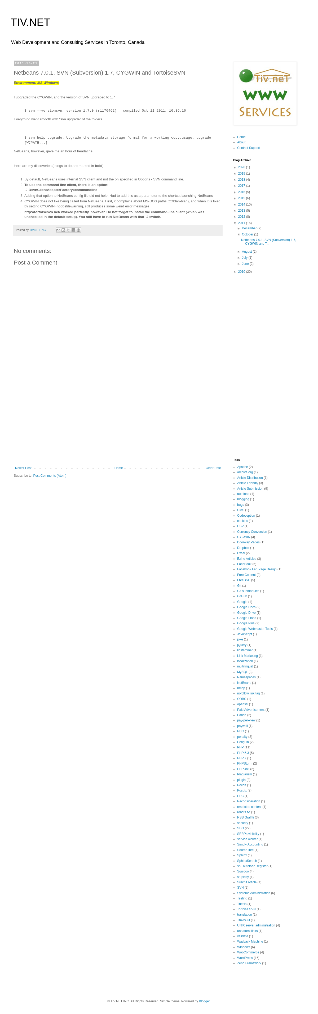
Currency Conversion (252, 532)
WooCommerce (248, 952)
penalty (242, 737)
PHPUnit (243, 769)
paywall (242, 726)
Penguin (243, 742)
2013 (242, 210)
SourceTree (245, 850)
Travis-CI (243, 920)
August (247, 251)
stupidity (243, 877)
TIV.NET (30, 22)
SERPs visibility (248, 834)
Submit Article (247, 882)
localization (245, 661)
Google (242, 602)
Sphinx (242, 855)
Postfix (242, 790)
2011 (242, 223)
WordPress (245, 958)
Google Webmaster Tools (255, 629)
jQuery (241, 645)
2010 (242, 272)
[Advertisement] (118, 422)
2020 (242, 167)
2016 (242, 192)
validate (242, 936)
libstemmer (245, 650)
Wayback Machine (250, 941)
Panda (241, 715)
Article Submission (250, 488)
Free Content (246, 575)
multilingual (245, 666)
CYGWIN (243, 537)
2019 (242, 173)
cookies (242, 521)
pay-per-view (246, 720)
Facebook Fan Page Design (257, 569)
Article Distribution (250, 478)
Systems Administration (253, 893)
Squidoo (243, 871)
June (246, 264)
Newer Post (23, 468)
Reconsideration (248, 801)
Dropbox (243, 548)
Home (118, 468)
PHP (240, 747)
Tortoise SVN (246, 909)
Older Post (213, 468)
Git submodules (248, 591)
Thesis (241, 904)
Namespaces (246, 677)
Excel (241, 553)
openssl (242, 704)
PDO (240, 731)
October (248, 234)
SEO (240, 828)
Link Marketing (247, 656)
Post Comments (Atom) (49, 476)
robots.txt (243, 812)
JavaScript (244, 634)
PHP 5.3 (243, 753)
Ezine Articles (246, 559)
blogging (243, 499)
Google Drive (246, 613)
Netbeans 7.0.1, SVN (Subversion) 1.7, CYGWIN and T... (268, 241)
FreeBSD (243, 580)
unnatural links (247, 931)
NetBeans (244, 683)
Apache (242, 467)
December (250, 228)
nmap (241, 688)
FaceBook (244, 564)
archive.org (245, 472)
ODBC (241, 699)
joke (240, 639)
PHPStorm (244, 763)
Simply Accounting (250, 844)
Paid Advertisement (250, 710)
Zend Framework (249, 963)
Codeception (246, 515)
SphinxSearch (247, 861)
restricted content (249, 807)
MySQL (242, 672)
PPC (240, 796)
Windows (243, 947)
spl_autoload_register (252, 866)
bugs (240, 505)
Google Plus (245, 623)
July (245, 258)
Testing (242, 898)
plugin (241, 780)
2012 (242, 217)
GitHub (242, 596)
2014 (242, 204)
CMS (240, 510)
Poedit (241, 785)
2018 (242, 179)
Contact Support (248, 148)
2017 (242, 186)
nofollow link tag (248, 693)
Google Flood (246, 618)
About (241, 142)
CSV (240, 526)
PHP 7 (241, 758)
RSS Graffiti (245, 817)
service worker (247, 839)
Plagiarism (244, 774)
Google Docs (246, 607)
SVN (240, 887)
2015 (242, 198)
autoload (243, 494)
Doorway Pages (248, 542)
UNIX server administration (256, 925)
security (242, 823)
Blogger (204, 1001)
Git (239, 586)
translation (244, 914)
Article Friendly (247, 483)
